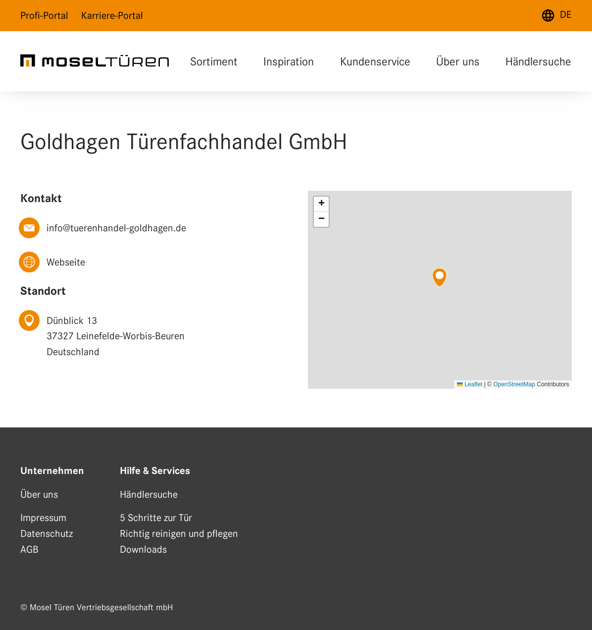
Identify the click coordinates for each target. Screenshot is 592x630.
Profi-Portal (44, 15)
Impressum (43, 518)
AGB (29, 549)
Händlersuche (537, 62)
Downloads (143, 549)
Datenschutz (46, 533)
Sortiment (213, 62)
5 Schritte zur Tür (156, 518)
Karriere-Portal (112, 15)
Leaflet (469, 384)
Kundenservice (374, 62)
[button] (439, 277)
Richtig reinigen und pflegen (179, 533)
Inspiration (287, 62)
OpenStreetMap (514, 384)
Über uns (457, 62)
